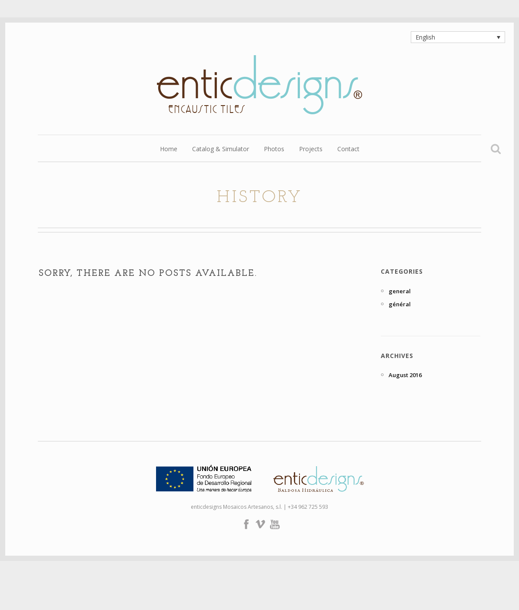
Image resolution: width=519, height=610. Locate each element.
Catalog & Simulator (220, 149)
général (400, 304)
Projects (311, 149)
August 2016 (405, 375)
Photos (274, 149)
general (400, 291)
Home (168, 149)
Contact (348, 149)
